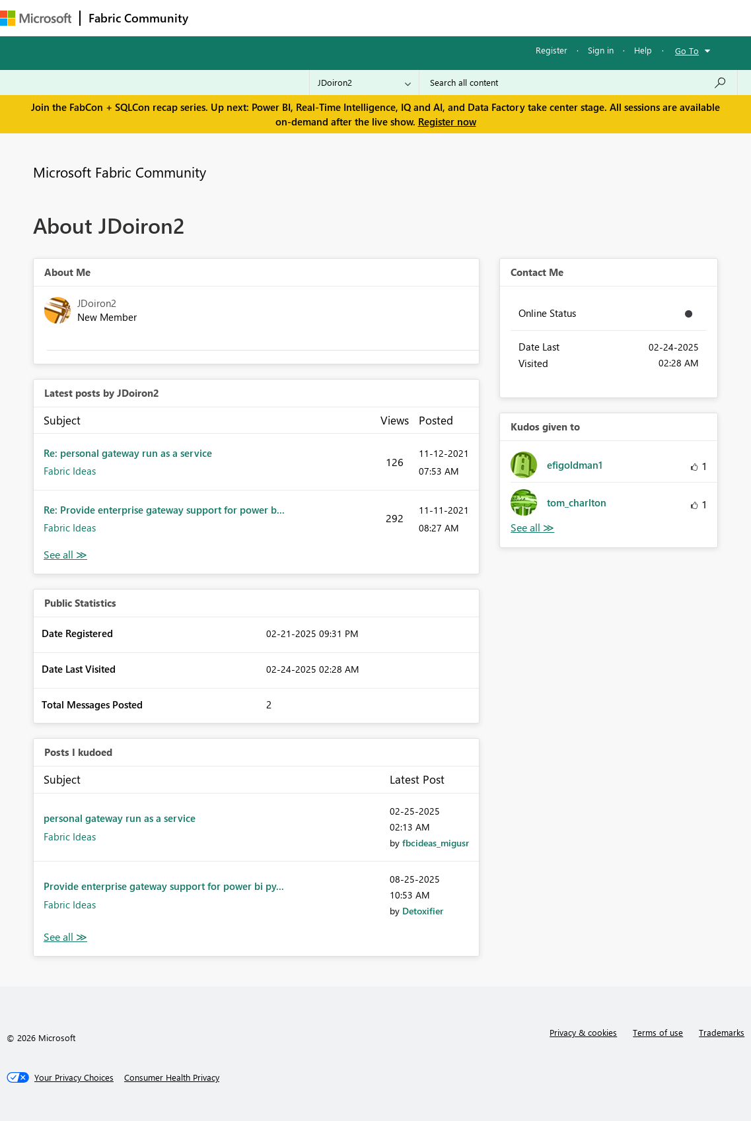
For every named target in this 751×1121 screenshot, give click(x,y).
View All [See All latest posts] (65, 554)
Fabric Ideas (70, 470)
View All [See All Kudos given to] (532, 527)
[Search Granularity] (364, 82)
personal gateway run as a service (120, 818)
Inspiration (276, 17)
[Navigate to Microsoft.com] (35, 18)
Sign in (601, 49)
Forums (218, 17)
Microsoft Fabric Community (119, 171)
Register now (447, 121)
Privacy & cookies (583, 1032)
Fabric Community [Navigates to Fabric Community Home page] (138, 18)
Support (555, 17)
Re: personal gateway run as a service (128, 452)
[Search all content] (578, 82)
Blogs (448, 17)
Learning (499, 17)
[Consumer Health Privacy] (171, 1077)
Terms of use (658, 1032)
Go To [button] (687, 50)
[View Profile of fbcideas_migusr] (435, 842)
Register (551, 49)
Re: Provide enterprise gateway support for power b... (164, 509)
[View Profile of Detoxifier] (422, 910)
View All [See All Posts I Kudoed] (65, 937)
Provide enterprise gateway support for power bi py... (164, 886)
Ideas (330, 17)
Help (643, 49)
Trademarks (721, 1032)
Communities (389, 17)
